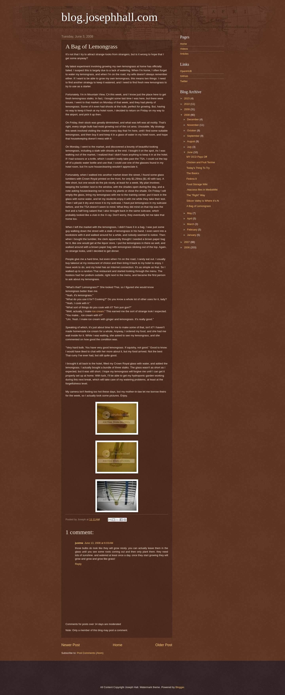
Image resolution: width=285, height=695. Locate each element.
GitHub (184, 76)
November (193, 124)
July (189, 146)
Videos (184, 48)
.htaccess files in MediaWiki (202, 189)
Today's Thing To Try (198, 167)
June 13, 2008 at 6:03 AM (99, 542)
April (190, 218)
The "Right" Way (195, 195)
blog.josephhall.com (109, 17)
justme (79, 542)
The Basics (192, 173)
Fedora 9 (191, 178)
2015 (187, 98)
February (192, 229)
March (191, 224)
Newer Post (70, 645)
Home (117, 645)
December (193, 119)
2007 (187, 242)
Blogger (179, 687)
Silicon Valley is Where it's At (202, 200)
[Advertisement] (106, 673)
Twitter (184, 81)
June (190, 152)
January (192, 234)
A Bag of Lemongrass (198, 206)
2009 (187, 109)
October (192, 130)
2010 (187, 103)
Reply (78, 563)
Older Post (163, 645)
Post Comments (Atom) (90, 652)
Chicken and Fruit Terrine (200, 162)
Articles (184, 53)
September (193, 135)
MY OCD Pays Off (196, 156)
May (190, 213)
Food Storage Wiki (196, 184)
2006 (187, 247)
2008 (187, 114)
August (191, 141)
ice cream (98, 311)
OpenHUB (186, 71)
